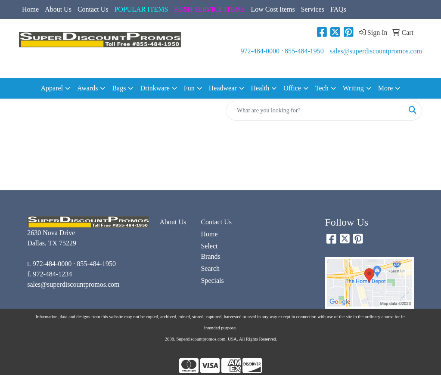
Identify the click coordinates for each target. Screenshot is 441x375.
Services (312, 9)
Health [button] (260, 88)
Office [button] (292, 88)
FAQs (338, 9)
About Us (58, 9)
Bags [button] (119, 88)
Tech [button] (322, 88)
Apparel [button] (52, 88)
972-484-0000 (260, 51)
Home (30, 9)
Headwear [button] (223, 88)
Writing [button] (353, 88)
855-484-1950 (304, 51)
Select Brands (210, 251)
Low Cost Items (273, 9)
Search (210, 268)
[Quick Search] (315, 111)
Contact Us (93, 9)
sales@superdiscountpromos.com (376, 51)
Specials (212, 280)
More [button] (385, 88)
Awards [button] (87, 88)
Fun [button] (189, 88)
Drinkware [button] (154, 88)
